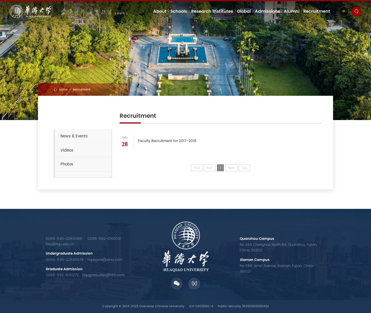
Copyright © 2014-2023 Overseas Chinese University (143, 306)
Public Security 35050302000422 (243, 306)
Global (244, 11)
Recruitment (316, 11)
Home (63, 89)
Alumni (291, 11)
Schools (178, 11)
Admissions (267, 11)
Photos (67, 164)
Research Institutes (212, 11)
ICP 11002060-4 (201, 306)
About (160, 11)
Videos (67, 150)
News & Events (74, 136)
